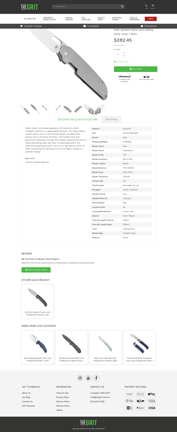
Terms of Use (62, 393)
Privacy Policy (62, 397)
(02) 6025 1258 (97, 401)
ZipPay (59, 410)
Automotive (30, 19)
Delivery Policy (63, 406)
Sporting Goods (116, 19)
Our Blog (26, 397)
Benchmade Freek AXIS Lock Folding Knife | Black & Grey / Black (71, 360)
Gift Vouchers (28, 406)
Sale (150, 19)
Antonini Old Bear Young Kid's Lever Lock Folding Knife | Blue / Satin (139, 360)
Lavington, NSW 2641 (100, 393)
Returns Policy (63, 401)
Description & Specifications (78, 119)
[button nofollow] (146, 6)
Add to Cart (135, 69)
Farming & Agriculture (49, 19)
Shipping (111, 119)
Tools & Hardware (134, 19)
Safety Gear (101, 19)
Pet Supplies (86, 19)
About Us (26, 393)
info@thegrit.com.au (100, 397)
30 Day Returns (150, 26)
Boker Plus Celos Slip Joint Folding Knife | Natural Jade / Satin (105, 360)
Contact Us (27, 401)
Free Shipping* (93, 26)
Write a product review (36, 270)
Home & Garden (69, 19)
